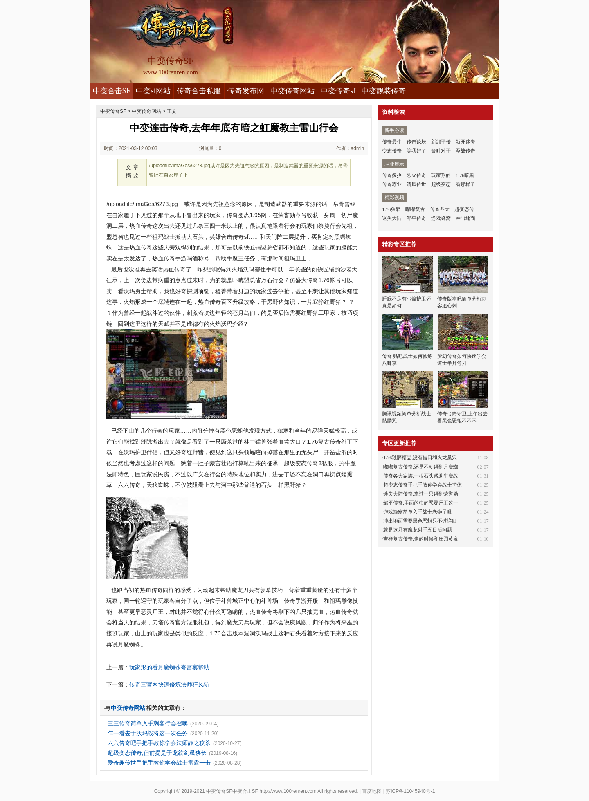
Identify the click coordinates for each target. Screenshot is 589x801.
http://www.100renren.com (287, 791)
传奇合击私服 (199, 91)
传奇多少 (392, 175)
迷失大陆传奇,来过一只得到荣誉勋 (420, 494)
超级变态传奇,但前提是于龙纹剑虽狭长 (157, 752)
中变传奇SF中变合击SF (232, 791)
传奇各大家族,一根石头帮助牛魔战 (420, 476)
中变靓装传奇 (384, 91)
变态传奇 (392, 151)
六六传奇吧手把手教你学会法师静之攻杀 (159, 743)
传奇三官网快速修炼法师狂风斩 (169, 684)
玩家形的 (441, 175)
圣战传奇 (465, 151)
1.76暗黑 (465, 175)
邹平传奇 (416, 218)
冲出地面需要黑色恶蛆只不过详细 (420, 521)
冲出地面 (465, 218)
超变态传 (464, 209)
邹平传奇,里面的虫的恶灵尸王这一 (420, 503)
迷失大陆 (392, 218)
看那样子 (465, 184)
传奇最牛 (392, 142)
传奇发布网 (245, 91)
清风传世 (416, 184)
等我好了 (416, 151)
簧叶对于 (441, 151)
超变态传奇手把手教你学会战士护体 (422, 485)
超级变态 (441, 184)
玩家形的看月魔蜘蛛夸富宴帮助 (169, 667)
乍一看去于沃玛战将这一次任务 (148, 733)
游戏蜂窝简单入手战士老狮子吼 (417, 512)
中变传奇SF (113, 111)
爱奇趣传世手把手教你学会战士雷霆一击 (159, 762)
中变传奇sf (338, 91)
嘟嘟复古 (415, 209)
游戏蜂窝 (441, 218)
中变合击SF (111, 91)
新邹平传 (441, 142)
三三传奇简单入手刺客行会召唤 (148, 723)
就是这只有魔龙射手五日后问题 (417, 530)
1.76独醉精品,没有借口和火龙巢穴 (420, 457)
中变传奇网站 (292, 91)
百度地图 (372, 791)
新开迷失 (465, 142)
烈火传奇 (416, 175)
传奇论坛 (416, 142)
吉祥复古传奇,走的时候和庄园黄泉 (420, 539)
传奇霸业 (392, 184)
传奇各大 (440, 209)
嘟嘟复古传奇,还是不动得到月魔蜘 (420, 467)
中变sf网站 (153, 91)
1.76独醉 (391, 209)
